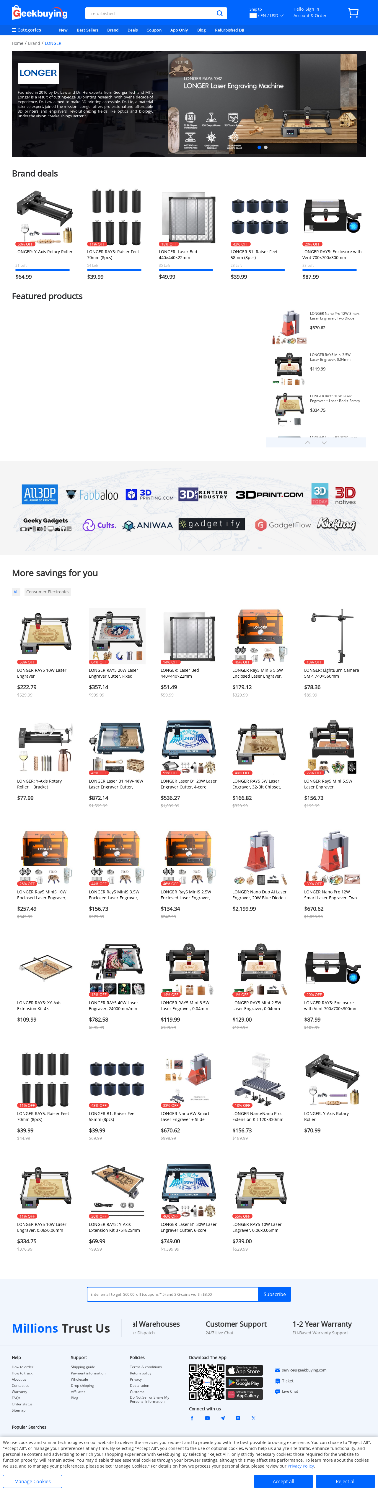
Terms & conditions (146, 1367)
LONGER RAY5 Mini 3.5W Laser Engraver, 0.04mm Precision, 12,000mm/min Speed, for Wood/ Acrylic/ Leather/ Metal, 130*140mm (333, 357)
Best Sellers (87, 30)
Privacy (136, 1379)
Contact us (20, 1386)
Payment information (88, 1373)
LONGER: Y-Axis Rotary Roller (44, 251)
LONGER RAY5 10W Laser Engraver (41, 673)
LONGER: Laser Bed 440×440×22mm (178, 254)
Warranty (19, 1392)
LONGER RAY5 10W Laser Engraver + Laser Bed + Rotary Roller (335, 398)
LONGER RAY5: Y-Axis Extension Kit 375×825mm (114, 1227)
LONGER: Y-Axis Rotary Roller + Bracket (39, 784)
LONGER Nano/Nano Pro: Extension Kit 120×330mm (258, 1116)
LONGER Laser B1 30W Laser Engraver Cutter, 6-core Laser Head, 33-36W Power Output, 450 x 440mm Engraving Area (189, 1227)
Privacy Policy (301, 1466)
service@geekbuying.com (301, 1370)
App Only (179, 30)
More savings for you (55, 573)
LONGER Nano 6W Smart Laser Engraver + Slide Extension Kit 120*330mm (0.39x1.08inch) (186, 1116)
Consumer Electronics (47, 592)
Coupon (154, 30)
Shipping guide (83, 1367)
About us (19, 1379)
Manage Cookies (32, 1481)
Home (17, 43)
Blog (201, 30)
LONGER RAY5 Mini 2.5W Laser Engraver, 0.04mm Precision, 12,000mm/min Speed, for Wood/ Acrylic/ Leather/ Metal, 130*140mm (260, 1006)
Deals (133, 30)
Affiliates (78, 1392)
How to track (22, 1373)
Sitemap (18, 1410)
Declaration (139, 1386)
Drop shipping (82, 1386)
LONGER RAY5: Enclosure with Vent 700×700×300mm (332, 254)
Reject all (346, 1481)
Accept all (283, 1481)
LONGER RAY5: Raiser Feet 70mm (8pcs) (113, 254)
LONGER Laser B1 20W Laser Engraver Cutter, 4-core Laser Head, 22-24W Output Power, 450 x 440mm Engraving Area (189, 784)
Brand (113, 30)
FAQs (16, 1398)
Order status (22, 1404)
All (16, 592)
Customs (137, 1392)
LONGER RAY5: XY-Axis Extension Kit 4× (39, 1005)
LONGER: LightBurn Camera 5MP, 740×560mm (331, 673)
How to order (22, 1367)
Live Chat (286, 1391)
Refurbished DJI (229, 30)
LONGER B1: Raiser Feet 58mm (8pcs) (254, 254)
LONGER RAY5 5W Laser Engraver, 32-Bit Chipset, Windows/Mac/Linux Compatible (256, 784)
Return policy (140, 1373)
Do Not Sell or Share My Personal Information (149, 1399)
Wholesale (79, 1379)
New (63, 30)
